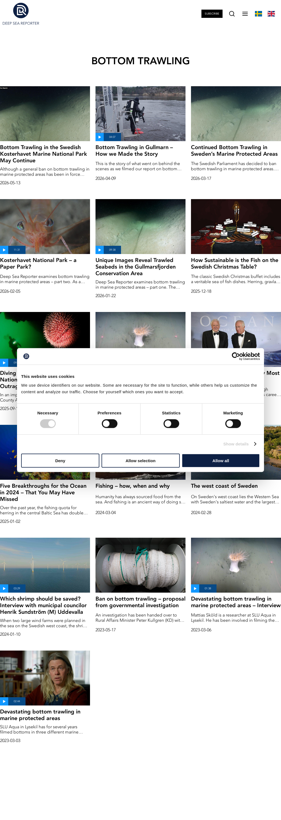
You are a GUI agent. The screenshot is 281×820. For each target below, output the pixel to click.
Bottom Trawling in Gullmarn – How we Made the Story (134, 150)
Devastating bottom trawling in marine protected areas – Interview (236, 602)
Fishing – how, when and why (132, 485)
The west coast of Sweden (224, 485)
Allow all (220, 460)
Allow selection (140, 460)
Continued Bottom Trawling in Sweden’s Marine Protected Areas (234, 150)
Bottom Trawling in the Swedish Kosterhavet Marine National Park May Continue (43, 154)
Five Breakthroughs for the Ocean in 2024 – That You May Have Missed (43, 492)
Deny (60, 460)
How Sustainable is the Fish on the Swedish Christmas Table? (234, 263)
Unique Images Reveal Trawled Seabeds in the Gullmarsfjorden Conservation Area (135, 267)
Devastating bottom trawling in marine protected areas (40, 714)
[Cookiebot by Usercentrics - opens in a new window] (236, 356)
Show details (236, 444)
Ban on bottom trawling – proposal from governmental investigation (140, 602)
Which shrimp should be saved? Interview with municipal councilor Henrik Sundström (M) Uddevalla (43, 605)
